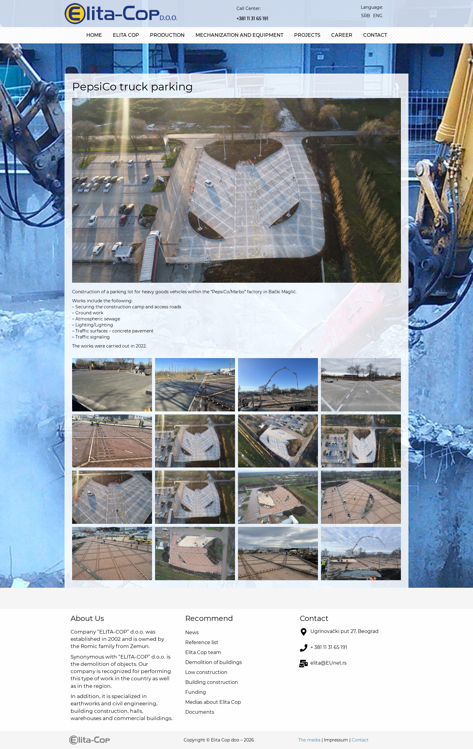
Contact (375, 35)
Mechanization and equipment (239, 35)
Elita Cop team (203, 652)
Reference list (201, 642)
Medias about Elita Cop (213, 702)
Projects (307, 35)
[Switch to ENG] (378, 15)
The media (309, 740)
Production (167, 35)
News (192, 632)
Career (341, 35)
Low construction (206, 672)
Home (94, 35)
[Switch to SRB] (366, 15)
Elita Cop (126, 35)
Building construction (211, 682)
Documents (199, 712)
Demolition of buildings (213, 662)
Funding (195, 692)
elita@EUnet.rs (328, 663)
